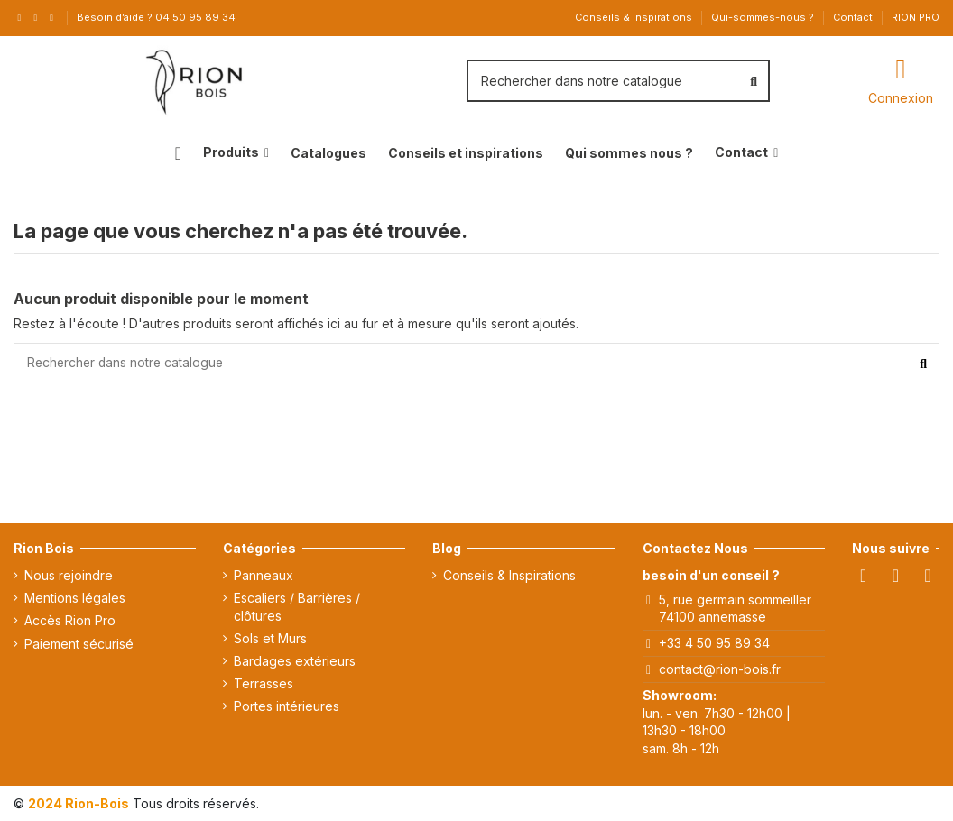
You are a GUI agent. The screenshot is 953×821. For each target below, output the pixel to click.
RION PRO (915, 17)
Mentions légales (74, 597)
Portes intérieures (286, 707)
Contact (854, 17)
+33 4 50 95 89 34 (714, 642)
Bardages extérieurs (295, 661)
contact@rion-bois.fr (720, 669)
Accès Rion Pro (70, 621)
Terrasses (263, 684)
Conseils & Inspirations (635, 17)
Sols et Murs (270, 638)
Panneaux (263, 575)
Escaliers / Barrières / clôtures (297, 606)
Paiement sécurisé (79, 643)
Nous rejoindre (68, 575)
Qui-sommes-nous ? (764, 17)
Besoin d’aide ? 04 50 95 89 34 (156, 17)
